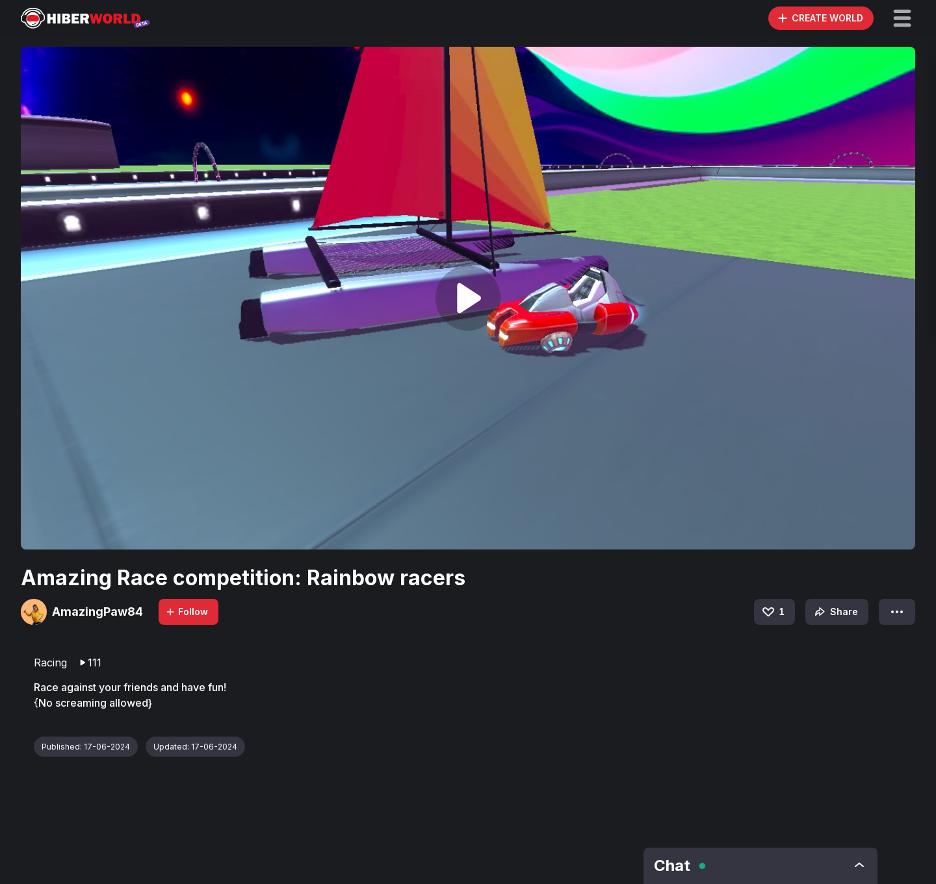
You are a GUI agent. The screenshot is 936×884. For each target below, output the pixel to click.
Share (835, 612)
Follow (186, 611)
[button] (902, 18)
